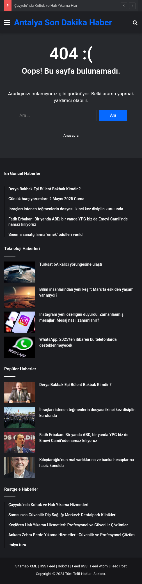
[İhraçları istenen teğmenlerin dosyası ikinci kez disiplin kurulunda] (19, 417)
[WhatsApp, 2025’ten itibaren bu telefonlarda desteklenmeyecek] (19, 347)
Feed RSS (80, 566)
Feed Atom (99, 566)
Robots (63, 566)
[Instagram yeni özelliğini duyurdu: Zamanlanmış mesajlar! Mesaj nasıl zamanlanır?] (19, 322)
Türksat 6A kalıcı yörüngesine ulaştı (70, 264)
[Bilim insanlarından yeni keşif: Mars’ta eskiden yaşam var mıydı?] (19, 297)
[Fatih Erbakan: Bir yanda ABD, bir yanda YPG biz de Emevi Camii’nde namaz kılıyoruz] (19, 442)
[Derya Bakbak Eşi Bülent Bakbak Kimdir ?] (19, 392)
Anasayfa (71, 135)
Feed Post (119, 566)
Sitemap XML (26, 566)
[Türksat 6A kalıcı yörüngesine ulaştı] (19, 272)
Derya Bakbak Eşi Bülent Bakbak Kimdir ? (75, 384)
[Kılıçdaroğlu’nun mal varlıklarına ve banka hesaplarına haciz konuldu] (19, 467)
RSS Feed (47, 566)
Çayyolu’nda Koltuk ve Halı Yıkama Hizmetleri (50, 5)
